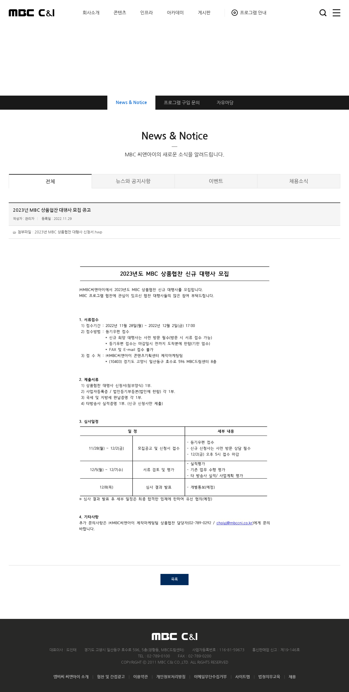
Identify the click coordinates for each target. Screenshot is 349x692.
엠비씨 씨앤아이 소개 (71, 677)
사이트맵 (335, 13)
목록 (174, 579)
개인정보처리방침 (170, 677)
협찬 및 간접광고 (111, 677)
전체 (50, 181)
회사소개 (91, 12)
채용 (292, 677)
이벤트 (216, 181)
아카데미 (175, 12)
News (131, 102)
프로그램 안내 (253, 12)
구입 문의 (182, 102)
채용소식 (298, 181)
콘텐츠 (120, 12)
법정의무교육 (269, 677)
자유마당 (225, 102)
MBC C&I (31, 12)
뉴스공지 (133, 181)
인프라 (146, 12)
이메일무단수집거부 (210, 677)
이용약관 (140, 677)
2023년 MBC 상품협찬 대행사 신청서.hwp (68, 232)
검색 (323, 13)
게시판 (204, 12)
